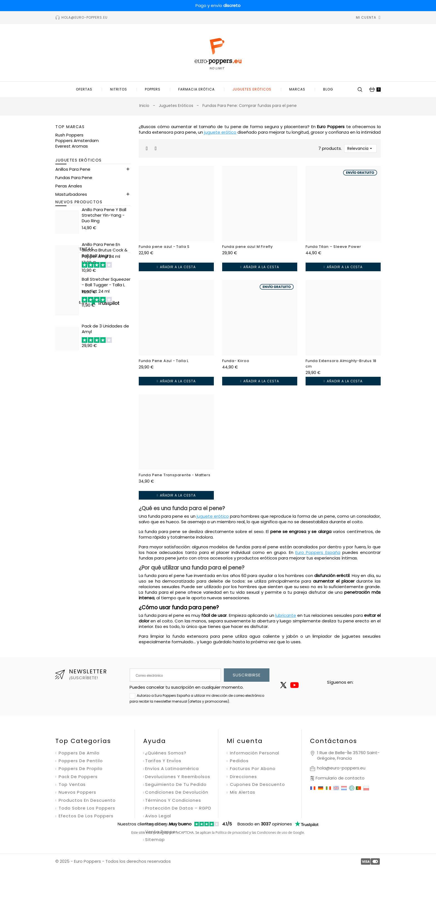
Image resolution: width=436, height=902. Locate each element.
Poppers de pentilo (80, 761)
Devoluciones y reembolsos (177, 776)
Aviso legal (158, 816)
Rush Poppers (69, 135)
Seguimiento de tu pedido (176, 784)
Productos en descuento (86, 800)
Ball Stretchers (70, 224)
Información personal (254, 753)
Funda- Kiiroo (235, 360)
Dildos (61, 216)
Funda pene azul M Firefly (247, 246)
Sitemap (155, 839)
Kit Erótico (65, 208)
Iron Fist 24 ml (96, 409)
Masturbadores (71, 199)
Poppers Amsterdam (77, 140)
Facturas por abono (252, 768)
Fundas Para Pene (73, 182)
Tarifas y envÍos (163, 761)
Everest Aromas (71, 146)
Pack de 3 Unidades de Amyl (105, 446)
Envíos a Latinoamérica (172, 768)
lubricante (285, 615)
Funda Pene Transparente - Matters (174, 475)
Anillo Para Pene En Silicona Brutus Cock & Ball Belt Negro (104, 292)
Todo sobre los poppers (86, 808)
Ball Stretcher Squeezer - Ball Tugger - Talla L (106, 325)
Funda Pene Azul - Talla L (164, 360)
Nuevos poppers (76, 792)
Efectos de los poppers (85, 816)
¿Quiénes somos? (165, 753)
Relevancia (360, 148)
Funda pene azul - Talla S (164, 246)
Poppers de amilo (78, 753)
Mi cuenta (245, 741)
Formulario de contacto (340, 778)
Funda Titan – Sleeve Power (333, 246)
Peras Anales (68, 191)
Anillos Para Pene (72, 174)
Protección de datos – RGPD (178, 808)
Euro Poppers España (317, 552)
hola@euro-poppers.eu (341, 768)
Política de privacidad (232, 865)
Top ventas (71, 784)
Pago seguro (160, 824)
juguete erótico (220, 132)
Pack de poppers (77, 776)
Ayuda (154, 741)
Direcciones (243, 776)
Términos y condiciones (173, 800)
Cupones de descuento (257, 784)
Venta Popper (161, 832)
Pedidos (239, 761)
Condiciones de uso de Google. (281, 865)
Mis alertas (242, 792)
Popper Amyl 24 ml (101, 374)
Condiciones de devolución (176, 792)
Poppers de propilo (80, 768)
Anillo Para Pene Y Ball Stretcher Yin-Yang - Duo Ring (104, 258)
